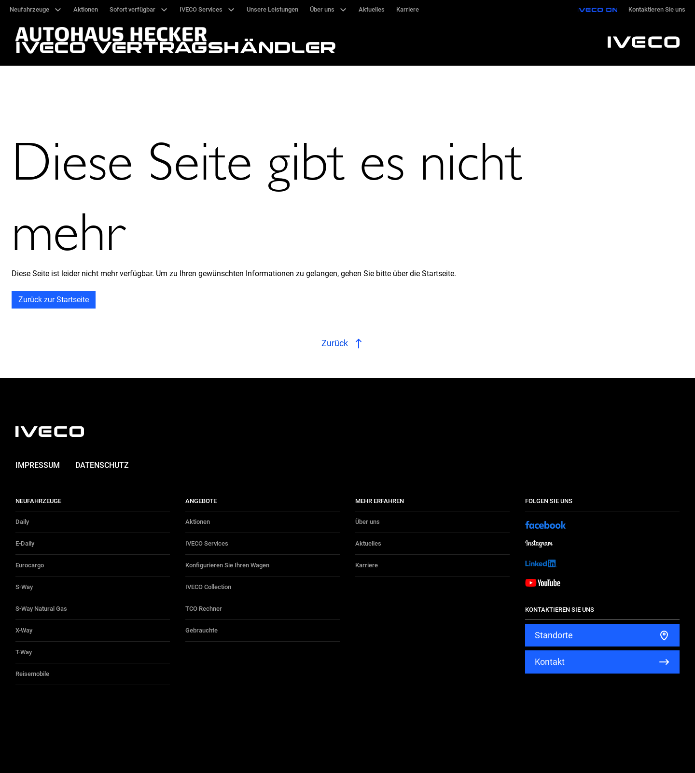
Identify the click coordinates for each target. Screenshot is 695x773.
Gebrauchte (201, 630)
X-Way (23, 630)
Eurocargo (29, 565)
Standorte (554, 635)
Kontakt (550, 662)
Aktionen (197, 521)
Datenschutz (102, 465)
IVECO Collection (208, 586)
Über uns (367, 521)
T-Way (23, 652)
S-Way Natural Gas (41, 608)
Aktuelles (368, 543)
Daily (22, 521)
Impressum (37, 465)
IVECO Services (206, 543)
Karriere (366, 565)
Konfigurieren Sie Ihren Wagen (227, 565)
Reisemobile (32, 673)
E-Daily (24, 543)
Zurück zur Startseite (53, 299)
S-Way (24, 586)
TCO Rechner (203, 608)
